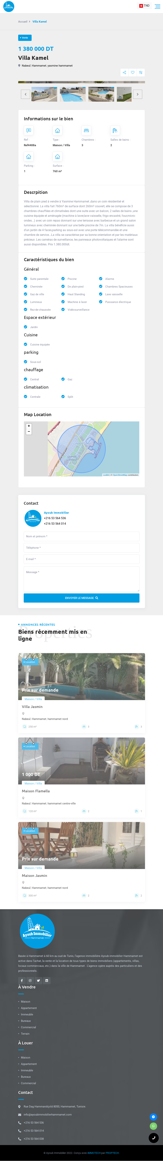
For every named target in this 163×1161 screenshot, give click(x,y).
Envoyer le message (81, 598)
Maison (25, 1001)
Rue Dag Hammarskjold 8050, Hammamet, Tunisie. (55, 1106)
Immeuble (27, 1014)
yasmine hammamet (60, 65)
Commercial (28, 1027)
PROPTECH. (113, 1153)
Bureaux (26, 1021)
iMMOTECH (94, 1153)
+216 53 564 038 (34, 1139)
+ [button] (29, 426)
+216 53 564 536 (55, 518)
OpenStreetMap (120, 475)
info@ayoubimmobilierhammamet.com (48, 1114)
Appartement (29, 1008)
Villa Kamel (33, 57)
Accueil (22, 21)
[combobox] (144, 5)
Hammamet (39, 65)
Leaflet (106, 475)
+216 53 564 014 (55, 523)
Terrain (25, 1034)
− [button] (29, 432)
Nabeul (26, 65)
